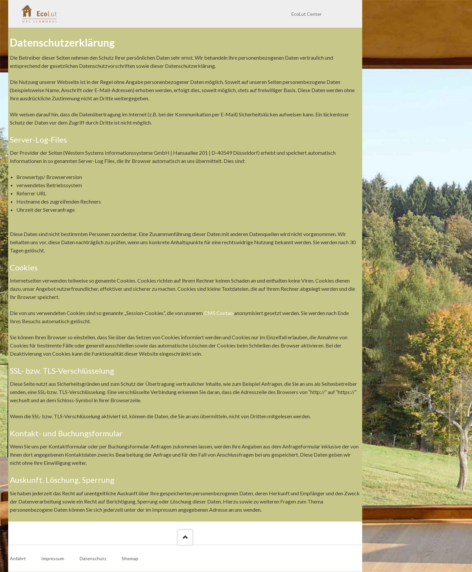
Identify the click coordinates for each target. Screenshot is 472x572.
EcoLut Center (306, 14)
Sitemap (130, 558)
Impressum (52, 558)
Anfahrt (18, 558)
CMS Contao (218, 313)
